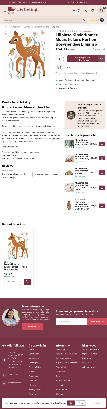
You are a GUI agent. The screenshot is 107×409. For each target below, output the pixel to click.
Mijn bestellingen (89, 354)
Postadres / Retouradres (66, 354)
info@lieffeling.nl (86, 121)
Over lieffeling (62, 349)
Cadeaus (33, 380)
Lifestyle (32, 385)
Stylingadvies (35, 389)
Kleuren (32, 394)
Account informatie (90, 349)
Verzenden (60, 385)
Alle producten (89, 367)
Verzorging (33, 362)
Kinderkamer (34, 358)
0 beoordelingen (85, 31)
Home (4, 27)
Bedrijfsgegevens (63, 358)
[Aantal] (20, 282)
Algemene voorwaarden (66, 362)
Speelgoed (33, 376)
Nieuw (32, 349)
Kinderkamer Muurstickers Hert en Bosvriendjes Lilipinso (35, 27)
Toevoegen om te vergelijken (67, 73)
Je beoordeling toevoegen (46, 174)
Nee (81, 403)
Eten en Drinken (36, 367)
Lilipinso (60, 31)
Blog (58, 376)
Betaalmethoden (63, 380)
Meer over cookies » (95, 403)
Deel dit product (89, 73)
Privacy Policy (62, 367)
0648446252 (83, 123)
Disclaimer (60, 371)
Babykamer (34, 354)
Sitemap (59, 394)
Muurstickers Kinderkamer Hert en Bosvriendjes (15, 267)
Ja (71, 403)
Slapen (32, 371)
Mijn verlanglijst (89, 358)
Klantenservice (33, 326)
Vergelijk (11, 282)
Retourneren (61, 389)
